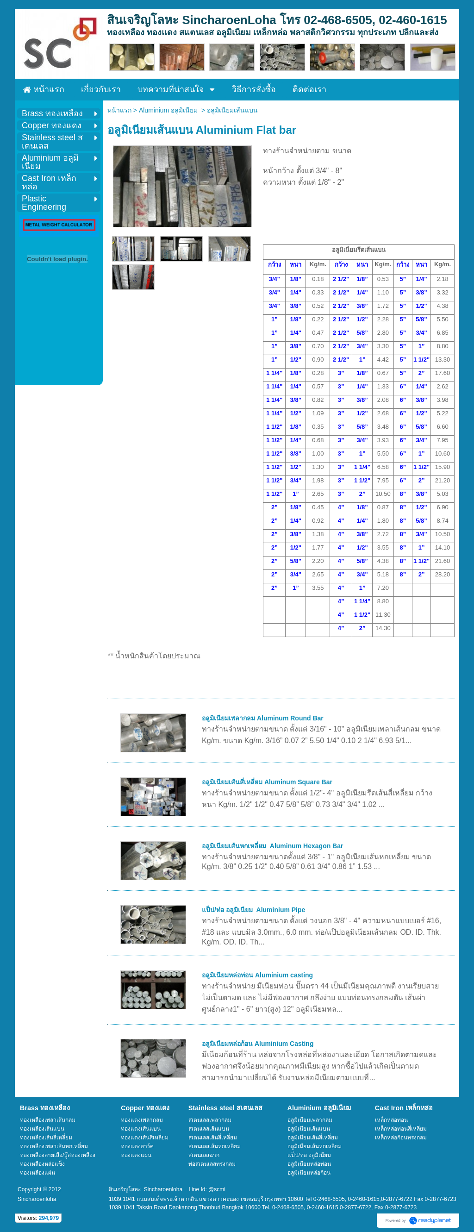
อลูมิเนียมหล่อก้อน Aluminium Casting (257, 1043)
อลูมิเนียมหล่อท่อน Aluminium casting (257, 975)
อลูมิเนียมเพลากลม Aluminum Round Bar (263, 718)
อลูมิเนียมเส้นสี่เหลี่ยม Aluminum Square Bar (267, 782)
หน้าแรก (119, 110)
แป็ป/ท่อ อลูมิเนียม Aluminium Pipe (253, 909)
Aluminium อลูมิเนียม (170, 110)
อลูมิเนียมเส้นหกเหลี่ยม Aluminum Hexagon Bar (272, 846)
